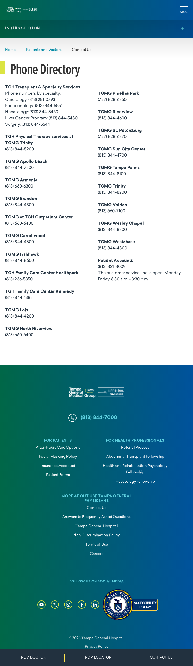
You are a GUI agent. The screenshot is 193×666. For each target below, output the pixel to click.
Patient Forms (58, 475)
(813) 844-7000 (99, 417)
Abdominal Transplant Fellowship (135, 457)
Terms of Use (96, 545)
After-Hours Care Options (58, 448)
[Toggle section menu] (96, 29)
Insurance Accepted (58, 466)
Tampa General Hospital (96, 526)
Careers (96, 554)
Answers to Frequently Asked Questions (96, 517)
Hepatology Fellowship (135, 482)
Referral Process (135, 448)
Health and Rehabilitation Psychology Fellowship (135, 469)
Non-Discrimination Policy (96, 535)
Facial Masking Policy (58, 457)
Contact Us (96, 508)
